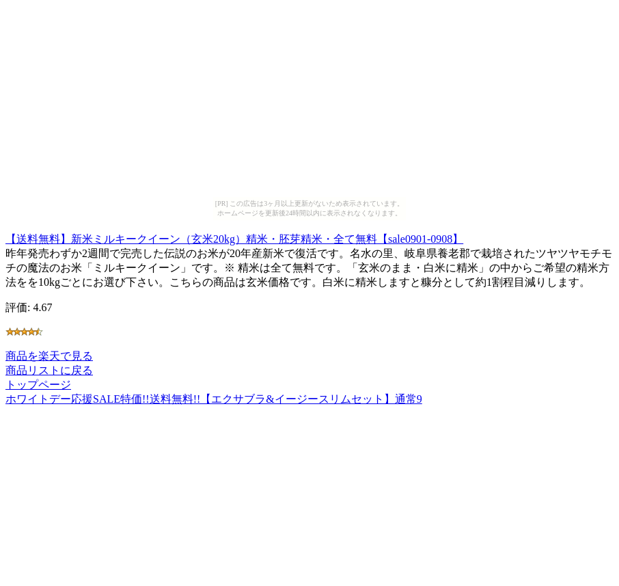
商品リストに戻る (49, 370)
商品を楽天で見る (49, 356)
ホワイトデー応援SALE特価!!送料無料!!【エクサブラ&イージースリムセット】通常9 (213, 399)
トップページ (38, 384)
